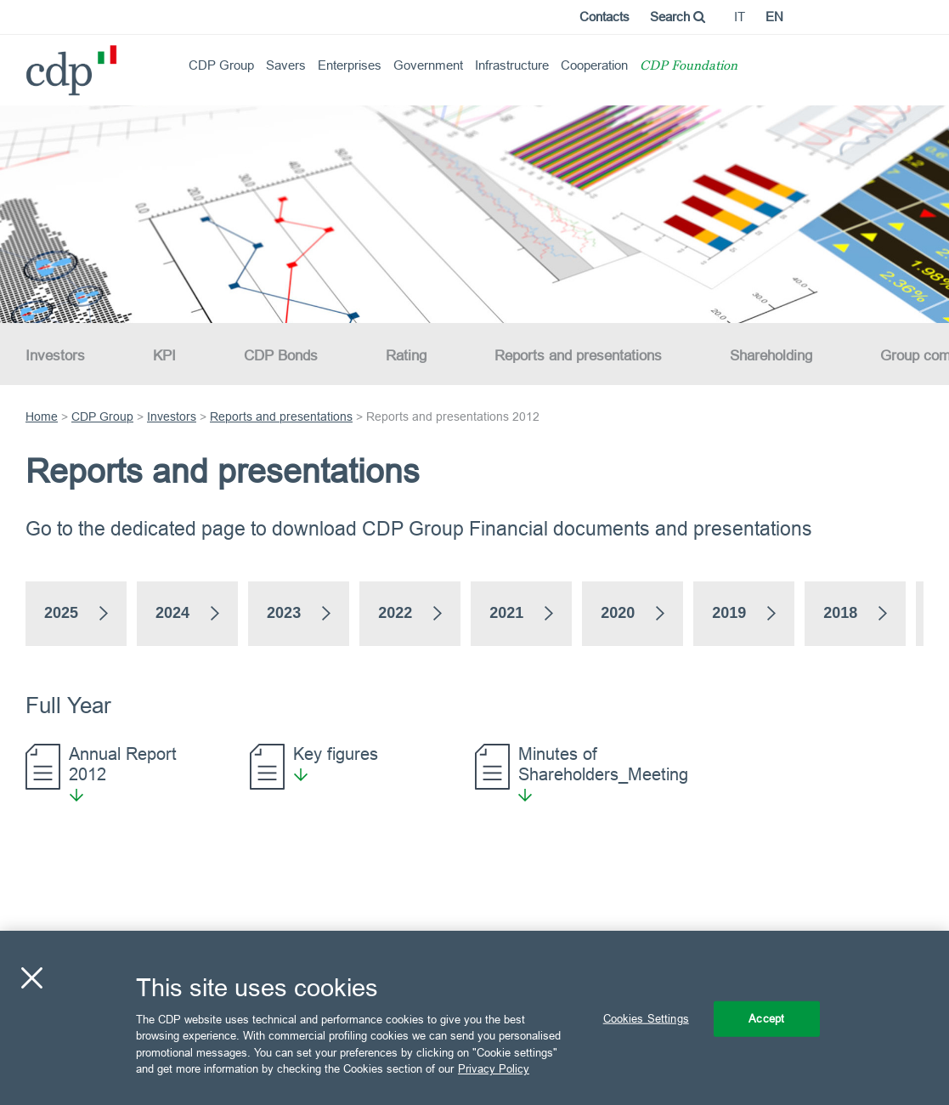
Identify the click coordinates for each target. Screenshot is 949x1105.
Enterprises (349, 65)
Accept (766, 1018)
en (774, 16)
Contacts (604, 16)
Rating (406, 356)
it (739, 16)
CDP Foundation (688, 66)
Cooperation (594, 65)
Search (677, 16)
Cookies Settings (646, 1018)
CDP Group (221, 65)
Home (41, 416)
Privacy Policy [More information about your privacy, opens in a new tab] (493, 1068)
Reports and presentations (578, 356)
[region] (474, 1018)
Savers (286, 65)
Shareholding (771, 356)
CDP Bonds (281, 356)
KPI (164, 356)
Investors (55, 356)
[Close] (31, 978)
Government (428, 65)
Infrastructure (512, 65)
